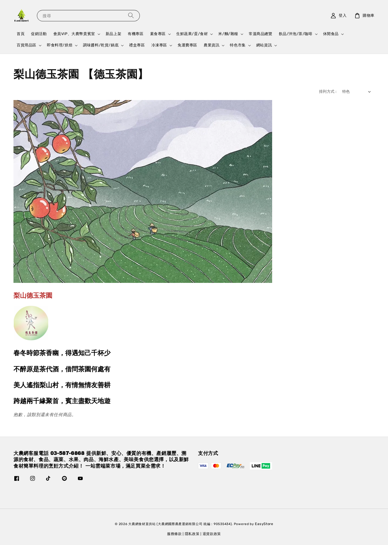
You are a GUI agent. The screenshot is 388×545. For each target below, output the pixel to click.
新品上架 (113, 34)
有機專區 (135, 34)
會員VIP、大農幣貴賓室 (74, 34)
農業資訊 (211, 45)
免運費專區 (187, 45)
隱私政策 (192, 534)
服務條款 (174, 534)
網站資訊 (264, 45)
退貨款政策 (212, 534)
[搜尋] (131, 15)
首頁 (21, 34)
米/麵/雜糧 (228, 34)
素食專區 (158, 34)
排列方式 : (328, 91)
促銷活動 (39, 34)
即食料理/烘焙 (59, 45)
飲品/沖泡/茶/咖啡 (296, 34)
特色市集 (237, 45)
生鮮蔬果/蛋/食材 (192, 34)
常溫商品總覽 (260, 34)
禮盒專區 (137, 45)
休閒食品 (331, 34)
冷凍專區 (159, 45)
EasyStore (264, 524)
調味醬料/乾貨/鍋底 (101, 45)
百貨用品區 (26, 45)
